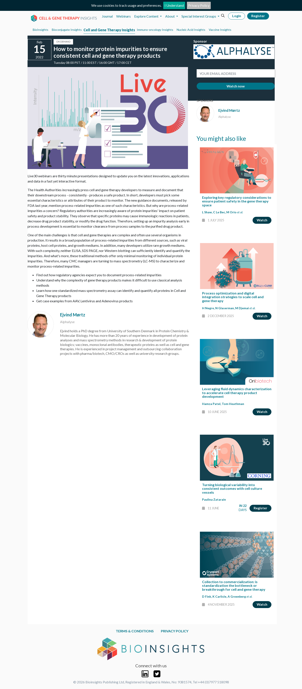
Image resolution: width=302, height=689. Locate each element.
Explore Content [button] (146, 16)
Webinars (123, 16)
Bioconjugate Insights (67, 29)
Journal (107, 16)
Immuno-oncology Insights (155, 29)
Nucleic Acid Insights (191, 29)
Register (258, 16)
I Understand (174, 5)
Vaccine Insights (220, 29)
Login (236, 16)
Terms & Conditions (135, 631)
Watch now (236, 86)
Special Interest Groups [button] (199, 16)
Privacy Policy (198, 5)
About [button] (170, 16)
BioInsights (40, 29)
